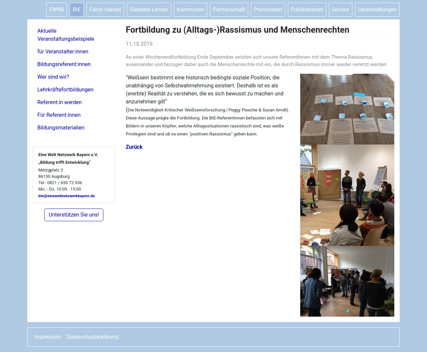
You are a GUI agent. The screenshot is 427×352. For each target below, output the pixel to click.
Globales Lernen (149, 9)
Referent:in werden (59, 102)
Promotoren (268, 9)
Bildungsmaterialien (60, 127)
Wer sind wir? (53, 77)
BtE (77, 9)
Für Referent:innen (59, 115)
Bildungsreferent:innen (64, 64)
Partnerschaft (229, 9)
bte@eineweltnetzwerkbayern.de (66, 196)
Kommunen (190, 9)
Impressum (47, 337)
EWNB (56, 9)
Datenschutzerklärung (93, 337)
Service (340, 9)
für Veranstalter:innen (62, 51)
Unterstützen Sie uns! (74, 215)
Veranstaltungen (377, 9)
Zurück (134, 147)
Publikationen (307, 9)
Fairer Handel (105, 9)
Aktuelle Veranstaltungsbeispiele (65, 35)
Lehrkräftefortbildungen (65, 89)
